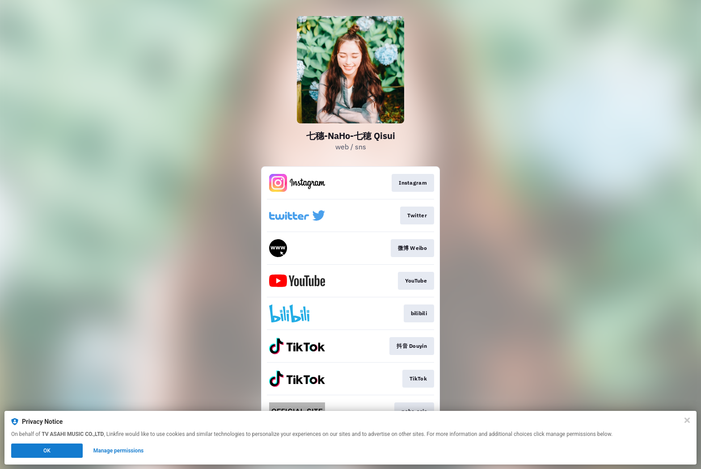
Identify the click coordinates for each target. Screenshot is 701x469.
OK (47, 451)
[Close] (687, 420)
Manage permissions (118, 451)
